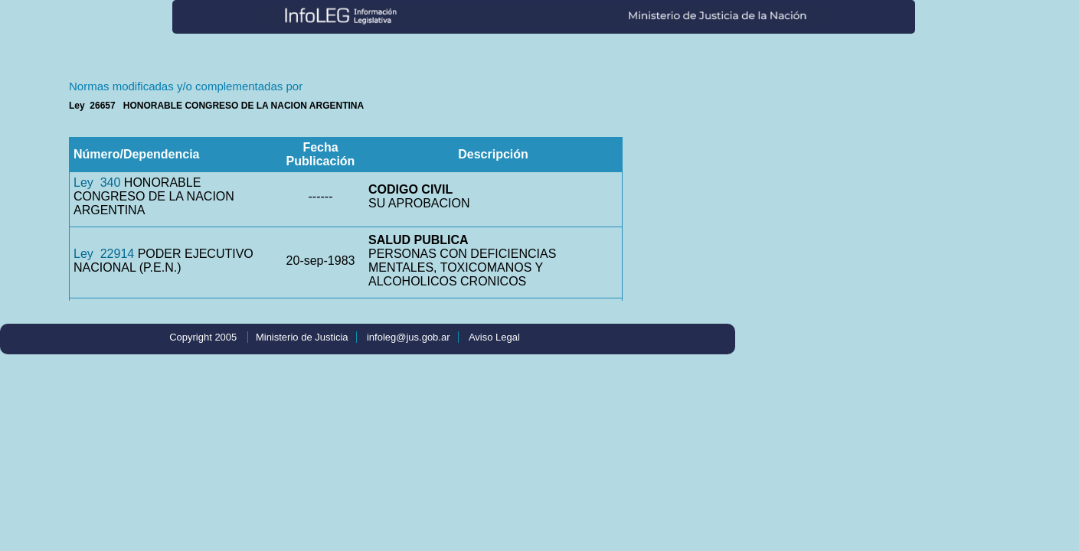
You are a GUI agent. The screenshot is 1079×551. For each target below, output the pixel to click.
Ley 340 (97, 182)
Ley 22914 (104, 253)
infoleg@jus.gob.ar (408, 337)
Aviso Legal (494, 337)
